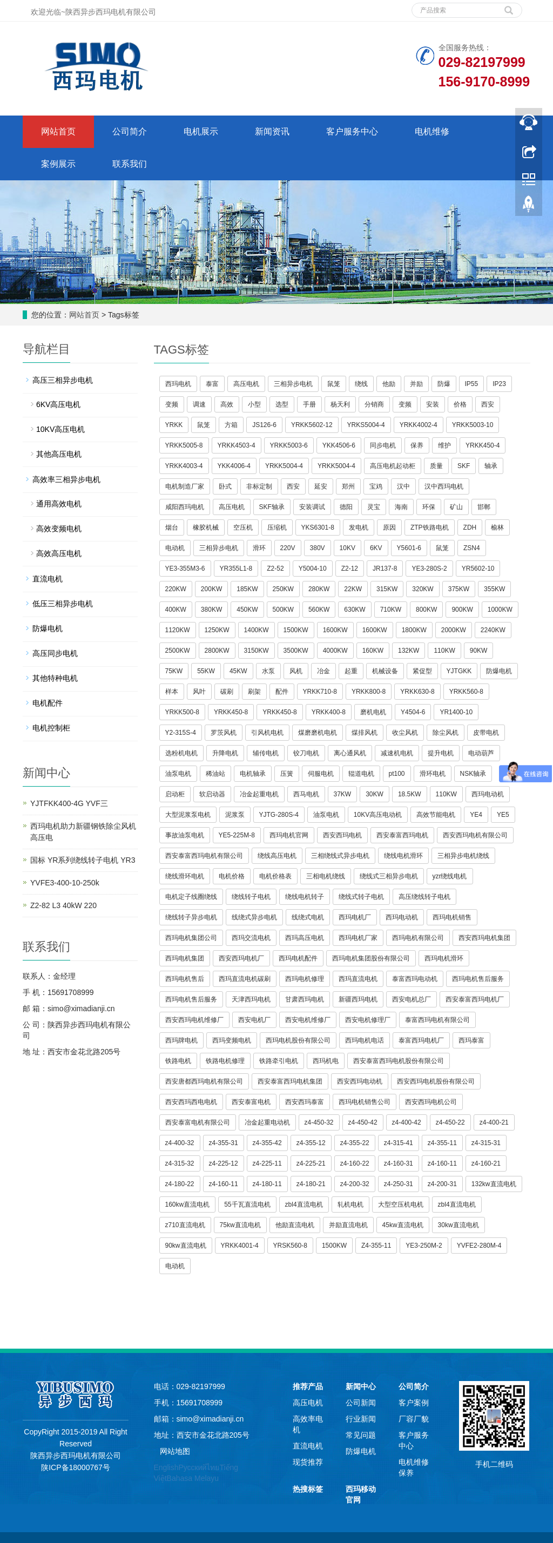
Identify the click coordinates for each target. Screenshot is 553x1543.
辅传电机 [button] (266, 753)
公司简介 (129, 131)
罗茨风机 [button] (224, 732)
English (166, 1467)
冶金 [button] (323, 671)
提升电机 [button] (441, 753)
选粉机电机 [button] (181, 753)
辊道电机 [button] (361, 773)
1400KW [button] (256, 630)
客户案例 (414, 1402)
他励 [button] (388, 384)
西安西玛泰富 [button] (304, 1102)
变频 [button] (171, 404)
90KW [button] (479, 650)
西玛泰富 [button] (471, 1040)
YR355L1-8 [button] (236, 568)
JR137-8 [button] (385, 568)
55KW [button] (206, 671)
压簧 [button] (286, 773)
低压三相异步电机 (62, 603)
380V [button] (317, 548)
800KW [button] (426, 609)
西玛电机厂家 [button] (358, 938)
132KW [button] (408, 650)
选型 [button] (281, 404)
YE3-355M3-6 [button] (185, 568)
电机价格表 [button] (275, 876)
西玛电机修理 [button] (304, 979)
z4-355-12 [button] (311, 1143)
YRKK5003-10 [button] (473, 425)
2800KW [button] (217, 650)
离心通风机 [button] (350, 753)
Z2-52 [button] (275, 568)
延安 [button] (320, 486)
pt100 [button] (397, 773)
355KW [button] (494, 589)
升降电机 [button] (225, 753)
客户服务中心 (352, 131)
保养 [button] (416, 445)
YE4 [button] (476, 814)
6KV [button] (376, 548)
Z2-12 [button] (349, 568)
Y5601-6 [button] (409, 548)
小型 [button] (254, 404)
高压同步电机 (55, 653)
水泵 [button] (268, 671)
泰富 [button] (212, 384)
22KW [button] (353, 589)
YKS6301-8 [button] (317, 527)
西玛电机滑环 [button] (443, 958)
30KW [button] (374, 794)
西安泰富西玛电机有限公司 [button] (204, 856)
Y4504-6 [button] (413, 712)
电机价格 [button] (232, 876)
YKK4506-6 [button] (338, 445)
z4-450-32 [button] (319, 1122)
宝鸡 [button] (375, 486)
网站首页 (58, 131)
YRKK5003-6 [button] (289, 445)
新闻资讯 (272, 131)
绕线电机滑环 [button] (403, 856)
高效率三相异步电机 (66, 479)
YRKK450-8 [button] (231, 712)
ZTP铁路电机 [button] (429, 527)
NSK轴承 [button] (473, 773)
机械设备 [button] (385, 671)
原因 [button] (389, 527)
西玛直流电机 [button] (358, 979)
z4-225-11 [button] (267, 1163)
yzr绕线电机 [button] (450, 876)
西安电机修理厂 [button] (367, 1020)
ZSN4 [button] (471, 548)
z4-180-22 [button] (179, 1184)
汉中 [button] (403, 486)
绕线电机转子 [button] (304, 897)
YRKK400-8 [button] (329, 712)
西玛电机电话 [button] (364, 1040)
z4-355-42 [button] (267, 1143)
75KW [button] (174, 671)
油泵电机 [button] (178, 773)
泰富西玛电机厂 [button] (421, 1040)
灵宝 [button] (373, 507)
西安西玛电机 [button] (342, 835)
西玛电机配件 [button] (298, 958)
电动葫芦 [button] (481, 753)
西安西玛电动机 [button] (359, 1081)
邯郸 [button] (483, 507)
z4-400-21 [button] (494, 1122)
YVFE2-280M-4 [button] (479, 1245)
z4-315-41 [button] (398, 1143)
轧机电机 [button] (350, 1204)
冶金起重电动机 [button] (267, 1122)
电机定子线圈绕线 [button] (191, 897)
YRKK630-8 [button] (417, 691)
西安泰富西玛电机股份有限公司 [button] (398, 1061)
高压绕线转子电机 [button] (424, 897)
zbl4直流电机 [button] (304, 1204)
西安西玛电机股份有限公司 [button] (436, 1081)
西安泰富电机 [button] (251, 1102)
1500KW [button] (296, 630)
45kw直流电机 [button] (402, 1225)
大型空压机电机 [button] (400, 1204)
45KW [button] (238, 671)
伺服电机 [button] (321, 773)
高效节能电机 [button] (435, 814)
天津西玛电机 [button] (251, 999)
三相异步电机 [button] (293, 384)
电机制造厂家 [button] (184, 486)
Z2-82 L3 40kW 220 (63, 905)
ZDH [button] (470, 527)
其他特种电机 (55, 678)
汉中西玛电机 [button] (443, 486)
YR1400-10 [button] (456, 712)
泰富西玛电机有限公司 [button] (437, 1020)
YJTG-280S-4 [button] (279, 814)
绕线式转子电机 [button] (361, 897)
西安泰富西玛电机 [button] (402, 835)
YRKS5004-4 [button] (366, 425)
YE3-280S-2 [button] (429, 568)
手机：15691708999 (188, 1402)
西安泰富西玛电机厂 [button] (475, 999)
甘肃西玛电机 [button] (304, 999)
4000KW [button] (335, 650)
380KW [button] (211, 609)
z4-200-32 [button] (354, 1184)
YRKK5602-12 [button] (312, 425)
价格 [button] (460, 404)
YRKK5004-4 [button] (284, 466)
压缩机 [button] (277, 527)
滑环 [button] (259, 548)
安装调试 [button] (312, 507)
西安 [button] (487, 404)
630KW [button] (354, 609)
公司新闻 (361, 1402)
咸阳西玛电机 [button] (184, 507)
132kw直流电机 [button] (493, 1184)
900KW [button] (462, 609)
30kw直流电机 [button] (458, 1225)
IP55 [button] (471, 384)
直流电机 (47, 578)
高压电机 (308, 1402)
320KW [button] (422, 589)
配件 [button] (281, 691)
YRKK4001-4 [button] (240, 1245)
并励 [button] (416, 384)
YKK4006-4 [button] (234, 466)
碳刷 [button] (226, 691)
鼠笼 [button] (333, 384)
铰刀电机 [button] (306, 753)
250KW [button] (283, 589)
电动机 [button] (175, 548)
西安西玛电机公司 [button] (431, 1102)
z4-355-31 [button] (223, 1143)
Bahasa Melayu (193, 1478)
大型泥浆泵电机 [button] (188, 814)
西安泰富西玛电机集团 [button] (290, 1081)
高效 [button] (226, 404)
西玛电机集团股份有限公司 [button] (371, 958)
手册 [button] (309, 404)
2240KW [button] (493, 630)
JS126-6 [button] (264, 425)
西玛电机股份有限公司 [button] (298, 1040)
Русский (192, 1467)
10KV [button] (347, 548)
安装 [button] (432, 404)
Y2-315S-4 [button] (180, 732)
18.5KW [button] (409, 794)
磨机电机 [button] (373, 712)
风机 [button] (295, 671)
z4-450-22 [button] (450, 1122)
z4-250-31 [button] (398, 1184)
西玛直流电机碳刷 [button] (245, 979)
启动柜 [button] (175, 794)
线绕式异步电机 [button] (254, 917)
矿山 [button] (456, 507)
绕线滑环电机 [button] (184, 876)
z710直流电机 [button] (185, 1225)
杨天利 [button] (340, 404)
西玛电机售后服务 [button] (478, 979)
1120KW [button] (177, 630)
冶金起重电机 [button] (259, 794)
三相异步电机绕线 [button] (463, 856)
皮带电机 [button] (486, 732)
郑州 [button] (348, 486)
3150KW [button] (256, 650)
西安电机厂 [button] (254, 1020)
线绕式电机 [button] (308, 917)
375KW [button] (458, 589)
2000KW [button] (453, 630)
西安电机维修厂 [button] (308, 1020)
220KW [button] (175, 589)
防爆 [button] (443, 384)
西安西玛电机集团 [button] (484, 938)
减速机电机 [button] (397, 753)
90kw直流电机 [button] (185, 1245)
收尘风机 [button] (405, 732)
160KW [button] (372, 650)
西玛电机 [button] (178, 384)
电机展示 (201, 131)
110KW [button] (444, 650)
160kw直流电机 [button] (187, 1204)
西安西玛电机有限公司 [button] (475, 835)
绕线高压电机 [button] (277, 856)
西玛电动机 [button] (487, 794)
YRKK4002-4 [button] (418, 425)
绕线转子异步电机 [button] (191, 917)
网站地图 (175, 1451)
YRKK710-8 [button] (320, 691)
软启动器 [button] (212, 794)
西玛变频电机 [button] (231, 1040)
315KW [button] (386, 589)
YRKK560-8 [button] (466, 691)
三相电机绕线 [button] (325, 876)
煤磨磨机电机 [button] (317, 732)
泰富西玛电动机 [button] (414, 979)
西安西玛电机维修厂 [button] (194, 1020)
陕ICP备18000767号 (75, 1467)
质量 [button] (436, 466)
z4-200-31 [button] (442, 1184)
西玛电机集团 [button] (184, 958)
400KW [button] (175, 609)
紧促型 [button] (422, 671)
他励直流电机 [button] (294, 1225)
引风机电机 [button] (267, 732)
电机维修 (432, 131)
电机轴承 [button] (253, 773)
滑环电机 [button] (433, 773)
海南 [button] (401, 507)
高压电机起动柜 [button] (392, 466)
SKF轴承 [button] (272, 507)
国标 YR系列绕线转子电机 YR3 (82, 860)
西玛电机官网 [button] (288, 835)
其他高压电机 (59, 454)
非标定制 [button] (259, 486)
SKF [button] (463, 466)
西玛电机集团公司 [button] (191, 938)
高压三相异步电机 (62, 380)
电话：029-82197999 (189, 1386)
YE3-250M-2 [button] (424, 1245)
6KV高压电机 (58, 404)
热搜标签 (308, 1489)
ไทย (212, 1467)
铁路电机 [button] (178, 1061)
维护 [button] (444, 445)
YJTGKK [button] (459, 671)
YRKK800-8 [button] (369, 691)
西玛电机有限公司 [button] (418, 938)
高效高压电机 (59, 553)
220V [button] (287, 548)
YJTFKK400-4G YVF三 (69, 803)
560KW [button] (318, 609)
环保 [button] (428, 507)
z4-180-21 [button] (311, 1184)
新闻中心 (361, 1386)
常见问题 (361, 1435)
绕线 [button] (361, 384)
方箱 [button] (231, 425)
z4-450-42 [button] (362, 1122)
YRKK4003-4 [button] (184, 466)
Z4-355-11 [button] (376, 1245)
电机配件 (47, 703)
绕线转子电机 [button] (251, 897)
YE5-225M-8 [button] (237, 835)
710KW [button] (390, 609)
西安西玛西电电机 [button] (191, 1102)
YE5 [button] (503, 814)
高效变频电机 (59, 528)
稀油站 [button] (215, 773)
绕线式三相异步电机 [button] (389, 876)
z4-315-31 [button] (486, 1143)
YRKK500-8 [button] (182, 712)
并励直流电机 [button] (348, 1225)
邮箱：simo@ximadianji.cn (199, 1419)
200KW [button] (211, 589)
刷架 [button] (254, 691)
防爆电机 (47, 628)
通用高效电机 (59, 503)
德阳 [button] (346, 507)
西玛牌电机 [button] (181, 1040)
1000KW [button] (500, 609)
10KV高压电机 (60, 429)
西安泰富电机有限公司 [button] (197, 1122)
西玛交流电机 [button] (251, 938)
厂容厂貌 (414, 1419)
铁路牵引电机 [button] (278, 1061)
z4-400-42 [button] (406, 1122)
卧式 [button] (225, 486)
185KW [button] (247, 589)
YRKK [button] (174, 425)
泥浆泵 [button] (235, 814)
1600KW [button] (335, 630)
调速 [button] (199, 404)
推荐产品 (308, 1386)
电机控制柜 (51, 727)
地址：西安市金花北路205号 (201, 1435)
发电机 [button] (358, 527)
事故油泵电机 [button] (184, 835)
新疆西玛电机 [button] (358, 999)
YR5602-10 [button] (478, 568)
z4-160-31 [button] (398, 1163)
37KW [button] (343, 794)
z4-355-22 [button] (354, 1143)
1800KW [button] (414, 630)
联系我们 (129, 163)
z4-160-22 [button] (354, 1163)
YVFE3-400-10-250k (64, 882)
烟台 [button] (171, 527)
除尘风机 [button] (445, 732)
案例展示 (58, 163)
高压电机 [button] (246, 384)
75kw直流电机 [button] (240, 1225)
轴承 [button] (490, 466)
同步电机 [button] (383, 445)
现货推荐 (308, 1462)
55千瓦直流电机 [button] (247, 1204)
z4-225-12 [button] (223, 1163)
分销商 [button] (374, 404)
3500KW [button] (296, 650)
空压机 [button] (243, 527)
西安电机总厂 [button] (411, 999)
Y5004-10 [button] (313, 568)
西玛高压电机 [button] (304, 938)
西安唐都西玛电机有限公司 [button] (204, 1081)
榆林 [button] (497, 527)
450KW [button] (247, 609)
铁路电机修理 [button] (225, 1061)
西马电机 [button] (306, 794)
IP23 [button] (499, 384)
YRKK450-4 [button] (483, 445)
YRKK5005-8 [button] (184, 445)
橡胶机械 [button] (206, 527)
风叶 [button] (199, 691)
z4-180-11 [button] (267, 1184)
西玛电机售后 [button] (184, 979)
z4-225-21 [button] (311, 1163)
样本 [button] (171, 691)
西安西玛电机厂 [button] (241, 958)
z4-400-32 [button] (179, 1143)
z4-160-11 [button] (442, 1163)
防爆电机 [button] (499, 671)
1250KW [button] (217, 630)
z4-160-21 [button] (486, 1163)
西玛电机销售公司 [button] (364, 1102)
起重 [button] (351, 671)
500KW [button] (283, 609)
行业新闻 (361, 1419)
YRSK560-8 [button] (290, 1245)
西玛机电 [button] (326, 1061)
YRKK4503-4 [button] (236, 445)
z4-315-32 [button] (179, 1163)
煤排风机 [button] (364, 732)
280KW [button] (318, 589)
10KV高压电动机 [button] (378, 814)
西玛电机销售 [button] (452, 917)
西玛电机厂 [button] (355, 917)
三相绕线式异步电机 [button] (340, 856)
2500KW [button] (177, 650)
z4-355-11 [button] (442, 1143)
